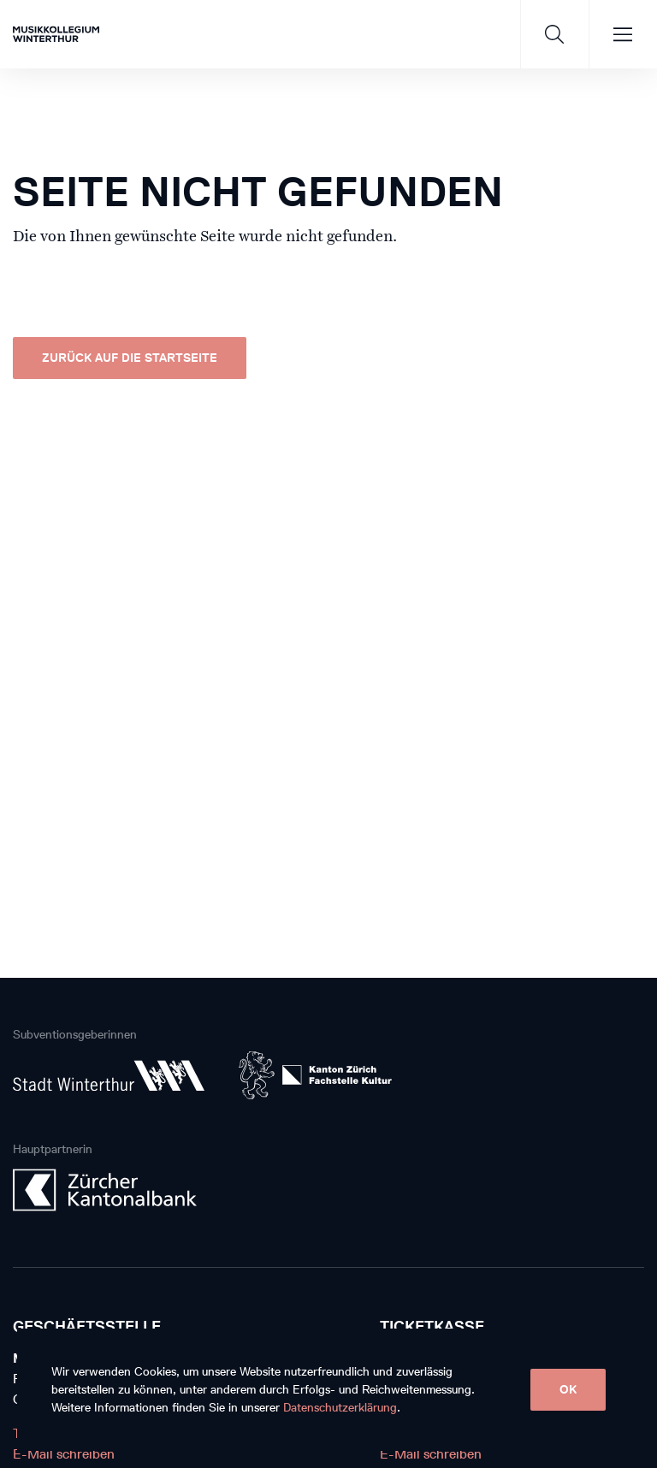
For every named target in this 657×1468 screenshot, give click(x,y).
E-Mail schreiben (64, 1454)
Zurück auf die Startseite (129, 358)
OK (568, 1389)
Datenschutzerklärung (340, 1407)
